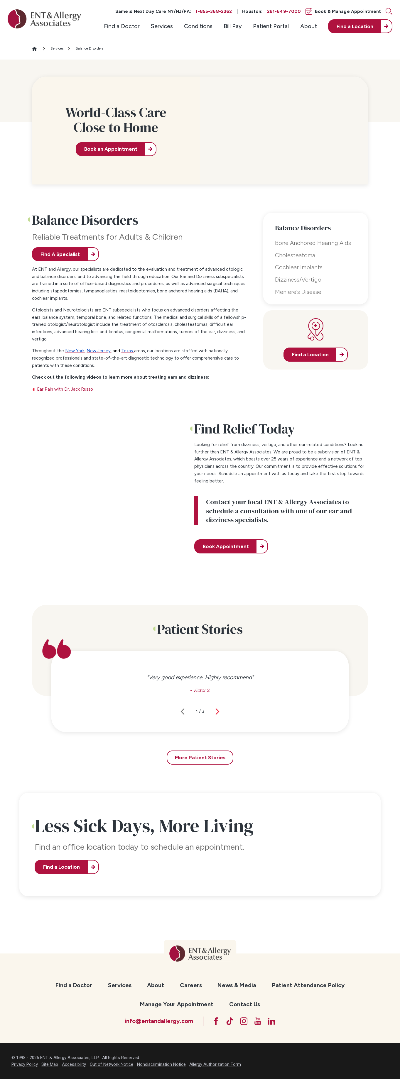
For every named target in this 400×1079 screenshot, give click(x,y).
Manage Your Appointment (176, 1004)
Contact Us (244, 1004)
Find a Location (61, 867)
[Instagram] (244, 1021)
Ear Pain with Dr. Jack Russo (65, 389)
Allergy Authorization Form (215, 1064)
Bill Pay (233, 26)
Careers (191, 985)
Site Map (49, 1064)
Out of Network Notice (111, 1064)
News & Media (236, 985)
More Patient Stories (200, 757)
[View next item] (217, 711)
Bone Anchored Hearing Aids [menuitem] (313, 242)
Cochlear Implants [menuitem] (299, 267)
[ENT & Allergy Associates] (44, 19)
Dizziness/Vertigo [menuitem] (298, 279)
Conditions (198, 26)
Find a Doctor (122, 26)
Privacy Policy (24, 1064)
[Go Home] (37, 48)
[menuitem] (122, 26)
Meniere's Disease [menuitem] (298, 291)
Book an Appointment (110, 149)
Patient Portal (271, 26)
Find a (355, 26)
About (308, 26)
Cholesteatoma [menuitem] (295, 255)
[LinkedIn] (271, 1021)
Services (162, 26)
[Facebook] (216, 1021)
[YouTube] (257, 1021)
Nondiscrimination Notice (161, 1064)
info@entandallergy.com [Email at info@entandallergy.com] (159, 1020)
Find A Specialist (60, 254)
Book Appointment (226, 546)
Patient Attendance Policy (308, 985)
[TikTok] (230, 1021)
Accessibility (74, 1064)
